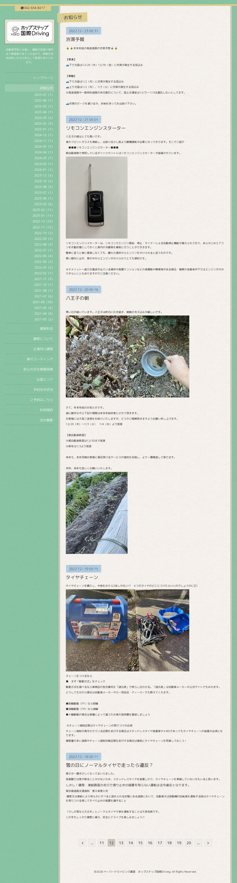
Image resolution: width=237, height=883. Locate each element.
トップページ (43, 77)
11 (101, 842)
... (92, 842)
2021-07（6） (44, 296)
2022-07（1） (44, 250)
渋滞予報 (75, 39)
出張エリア (45, 379)
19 (179, 842)
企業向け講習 (43, 349)
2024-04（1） (44, 152)
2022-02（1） (44, 273)
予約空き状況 (43, 389)
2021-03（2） (44, 319)
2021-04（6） (44, 314)
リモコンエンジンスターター (96, 128)
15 (140, 842)
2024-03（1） (44, 158)
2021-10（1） (44, 285)
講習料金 (46, 328)
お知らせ (46, 88)
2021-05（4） (44, 308)
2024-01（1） (44, 170)
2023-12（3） (44, 175)
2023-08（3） (44, 187)
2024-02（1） (44, 164)
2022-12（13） (43, 221)
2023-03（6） (44, 204)
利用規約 (46, 410)
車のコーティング (40, 359)
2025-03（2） (44, 118)
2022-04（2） (44, 262)
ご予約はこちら (41, 399)
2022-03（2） (44, 267)
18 (169, 842)
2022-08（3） (44, 244)
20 (188, 842)
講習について (43, 338)
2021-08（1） (44, 291)
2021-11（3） (44, 279)
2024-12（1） (44, 135)
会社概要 (46, 420)
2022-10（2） (44, 233)
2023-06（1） (44, 198)
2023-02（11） (43, 210)
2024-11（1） (44, 141)
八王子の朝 (77, 298)
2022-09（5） (44, 239)
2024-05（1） (44, 147)
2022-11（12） (43, 227)
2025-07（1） (44, 95)
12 (111, 842)
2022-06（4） (44, 256)
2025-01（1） (44, 129)
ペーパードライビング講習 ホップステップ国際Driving (137, 871)
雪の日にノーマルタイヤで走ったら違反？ (109, 765)
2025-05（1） (44, 106)
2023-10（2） (44, 181)
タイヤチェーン (82, 577)
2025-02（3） (44, 124)
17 (160, 842)
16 (150, 842)
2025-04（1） (44, 112)
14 (130, 842)
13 (121, 842)
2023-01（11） (43, 216)
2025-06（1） (44, 100)
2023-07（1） (44, 193)
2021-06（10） (43, 302)
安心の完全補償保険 (38, 369)
